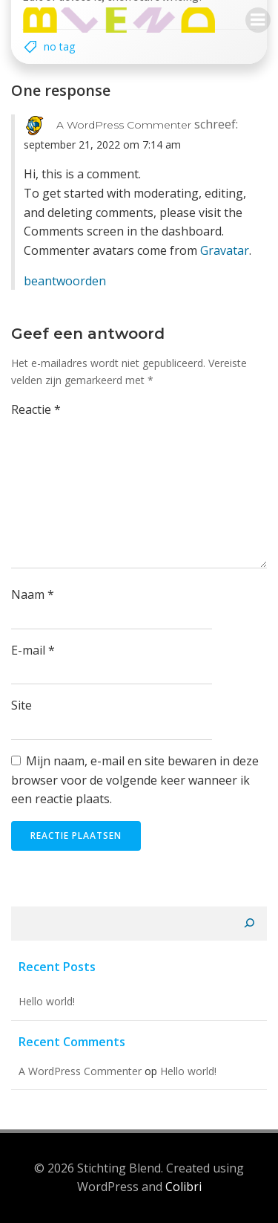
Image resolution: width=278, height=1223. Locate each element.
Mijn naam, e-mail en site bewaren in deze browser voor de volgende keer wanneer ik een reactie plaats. (135, 780)
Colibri (183, 1186)
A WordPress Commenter (123, 125)
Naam (32, 594)
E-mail (33, 650)
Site (21, 705)
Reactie (36, 409)
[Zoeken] (249, 923)
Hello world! (47, 1001)
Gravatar (224, 250)
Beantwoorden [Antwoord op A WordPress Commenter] (65, 281)
